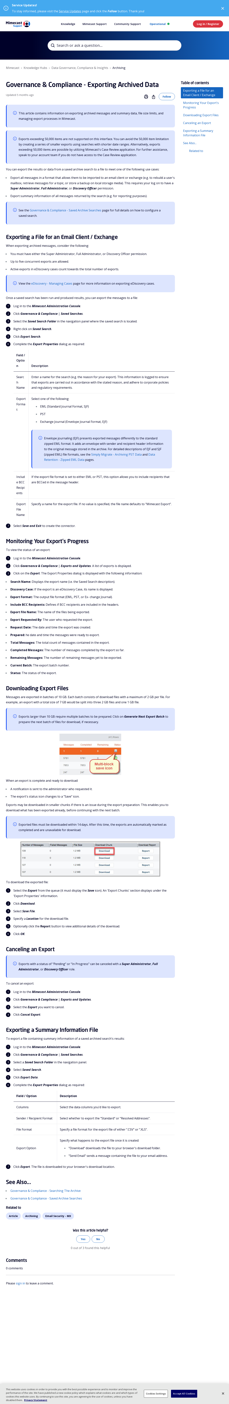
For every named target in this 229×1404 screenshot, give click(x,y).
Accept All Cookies (184, 1393)
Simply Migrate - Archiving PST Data (116, 454)
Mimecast (12, 68)
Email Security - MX (58, 1216)
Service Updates (70, 11)
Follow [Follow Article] (167, 96)
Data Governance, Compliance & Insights (79, 68)
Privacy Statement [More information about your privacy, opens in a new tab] (35, 1400)
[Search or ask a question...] (114, 45)
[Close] (223, 1393)
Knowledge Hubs (35, 68)
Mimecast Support (95, 24)
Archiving (118, 68)
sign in (20, 1283)
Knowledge (68, 24)
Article (13, 1216)
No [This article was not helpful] (98, 1239)
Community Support (127, 24)
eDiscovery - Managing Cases (51, 283)
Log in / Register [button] (208, 24)
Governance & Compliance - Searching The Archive (45, 1191)
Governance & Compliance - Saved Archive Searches (65, 210)
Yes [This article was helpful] (83, 1239)
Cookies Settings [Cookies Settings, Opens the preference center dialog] (156, 1393)
